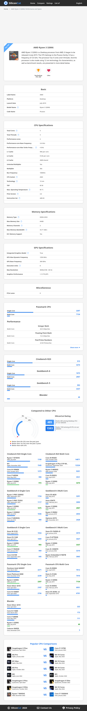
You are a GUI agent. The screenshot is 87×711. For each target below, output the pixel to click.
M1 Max (15, 661)
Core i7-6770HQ (52, 537)
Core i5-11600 (12, 611)
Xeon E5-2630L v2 (53, 592)
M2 (13, 674)
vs (45, 649)
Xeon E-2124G (51, 574)
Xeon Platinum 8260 (15, 574)
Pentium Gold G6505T (16, 568)
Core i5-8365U (51, 475)
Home (32, 3)
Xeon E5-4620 (51, 495)
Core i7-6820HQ (13, 518)
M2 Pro (15, 655)
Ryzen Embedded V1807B (56, 555)
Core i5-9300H (51, 568)
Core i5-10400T (13, 592)
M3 (56, 674)
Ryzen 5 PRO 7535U (15, 500)
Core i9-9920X (51, 458)
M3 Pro (15, 668)
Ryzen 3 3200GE (13, 512)
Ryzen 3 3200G (13, 481)
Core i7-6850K (12, 475)
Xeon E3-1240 (12, 537)
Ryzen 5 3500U (51, 512)
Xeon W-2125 (12, 531)
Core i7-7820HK (13, 549)
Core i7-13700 (60, 648)
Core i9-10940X (13, 469)
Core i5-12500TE (52, 549)
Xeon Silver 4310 (13, 586)
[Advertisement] (43, 25)
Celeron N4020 (13, 628)
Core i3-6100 (12, 555)
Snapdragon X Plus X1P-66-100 (58, 464)
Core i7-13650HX (61, 693)
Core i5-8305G (51, 586)
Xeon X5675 (50, 500)
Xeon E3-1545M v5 (53, 531)
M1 (8, 464)
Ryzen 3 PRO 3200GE (15, 495)
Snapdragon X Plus (19, 648)
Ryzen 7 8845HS (18, 693)
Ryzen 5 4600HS (52, 469)
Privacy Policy (73, 708)
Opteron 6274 (51, 518)
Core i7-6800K (12, 617)
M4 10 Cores (60, 655)
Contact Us (46, 708)
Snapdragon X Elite (62, 681)
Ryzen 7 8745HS (13, 458)
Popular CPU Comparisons (43, 643)
